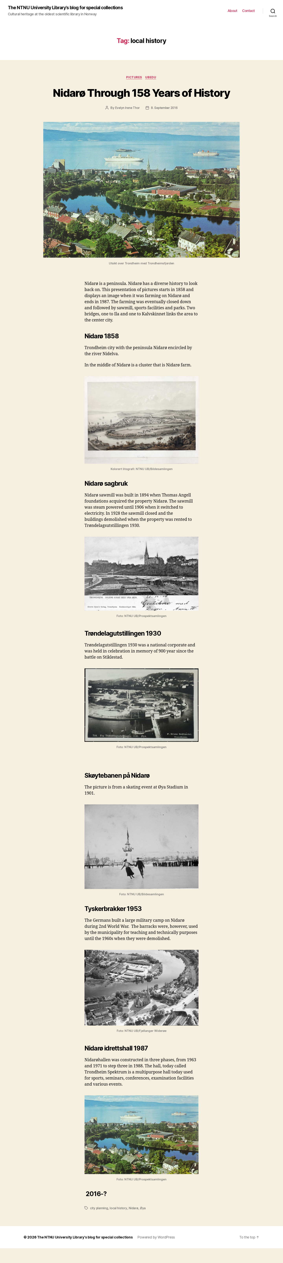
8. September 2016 (165, 123)
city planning (99, 1223)
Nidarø (133, 1223)
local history (118, 1223)
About (232, 11)
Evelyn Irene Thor (126, 123)
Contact (248, 11)
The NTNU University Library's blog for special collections (69, 7)
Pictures (134, 77)
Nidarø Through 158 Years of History (141, 100)
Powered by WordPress (158, 1252)
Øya (143, 1223)
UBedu (151, 77)
